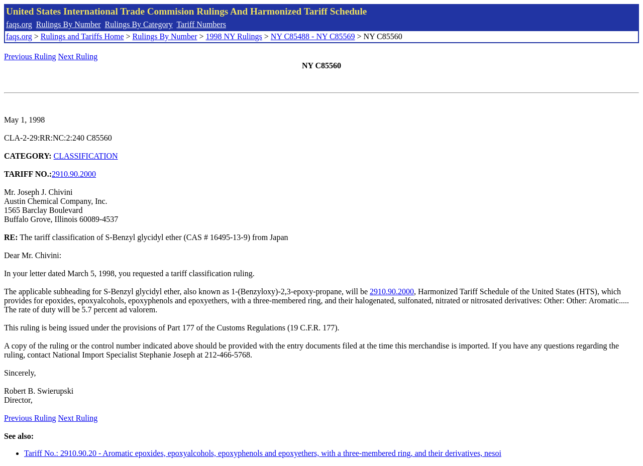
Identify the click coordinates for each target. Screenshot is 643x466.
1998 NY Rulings (234, 36)
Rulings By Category (139, 24)
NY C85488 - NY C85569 (313, 36)
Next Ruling (78, 56)
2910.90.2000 (74, 174)
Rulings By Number (68, 24)
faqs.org (19, 24)
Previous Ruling (30, 56)
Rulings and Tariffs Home (82, 36)
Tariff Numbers (201, 24)
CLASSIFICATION (86, 156)
